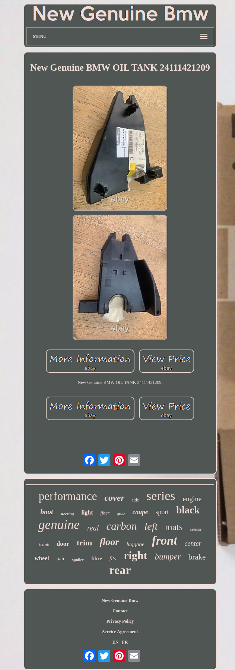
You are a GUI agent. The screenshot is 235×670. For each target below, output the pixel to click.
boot (47, 512)
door (63, 543)
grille (121, 514)
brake (197, 556)
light (87, 512)
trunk (44, 544)
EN (115, 642)
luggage (135, 544)
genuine (59, 524)
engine (192, 499)
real (93, 528)
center (193, 543)
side (135, 500)
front (164, 540)
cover (114, 498)
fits (112, 558)
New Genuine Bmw (120, 600)
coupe (140, 512)
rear (120, 570)
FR (125, 642)
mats (173, 527)
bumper (168, 556)
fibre (96, 558)
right (135, 555)
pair (61, 558)
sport (162, 512)
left (151, 526)
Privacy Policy (120, 621)
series (160, 496)
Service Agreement (120, 631)
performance (68, 496)
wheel (42, 558)
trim (84, 542)
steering (67, 514)
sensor (196, 529)
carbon (121, 526)
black (188, 510)
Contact (120, 610)
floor (109, 541)
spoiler (78, 559)
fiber (105, 513)
